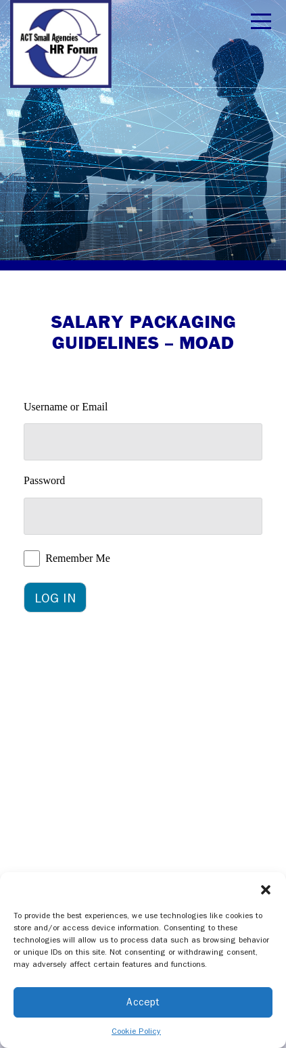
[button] (265, 889)
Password (44, 480)
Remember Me (77, 558)
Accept (143, 1002)
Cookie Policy (136, 1031)
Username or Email (66, 406)
